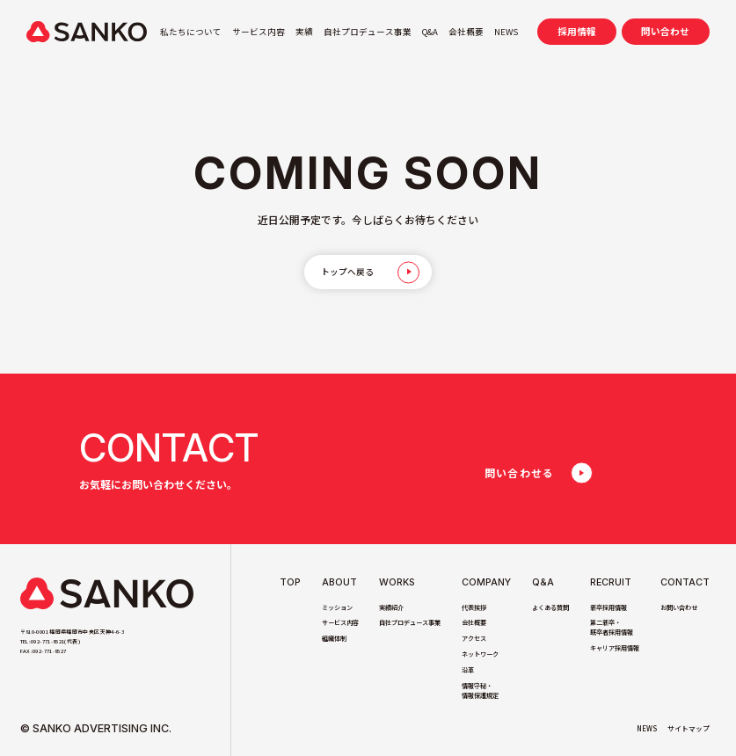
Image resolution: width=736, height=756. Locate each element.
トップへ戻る (347, 271)
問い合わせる (519, 472)
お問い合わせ (678, 607)
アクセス (474, 638)
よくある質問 (550, 607)
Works (397, 583)
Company (486, 583)
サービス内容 (258, 31)
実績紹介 (391, 607)
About (339, 583)
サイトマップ (688, 728)
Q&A (430, 31)
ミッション (337, 607)
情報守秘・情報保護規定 (480, 690)
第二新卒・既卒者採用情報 (611, 627)
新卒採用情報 (608, 607)
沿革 (468, 669)
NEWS (506, 31)
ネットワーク (480, 654)
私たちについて (191, 31)
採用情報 (576, 31)
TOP (290, 583)
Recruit (610, 583)
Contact (685, 583)
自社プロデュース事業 (368, 31)
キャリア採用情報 (614, 647)
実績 (304, 31)
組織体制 (334, 638)
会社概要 (466, 31)
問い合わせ (665, 31)
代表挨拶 (474, 607)
